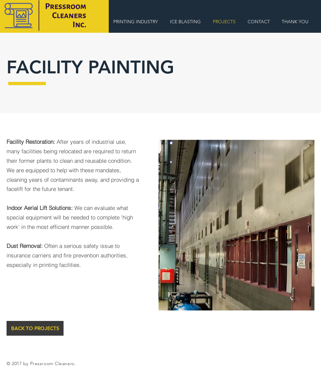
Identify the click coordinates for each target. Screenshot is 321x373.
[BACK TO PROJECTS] (35, 328)
